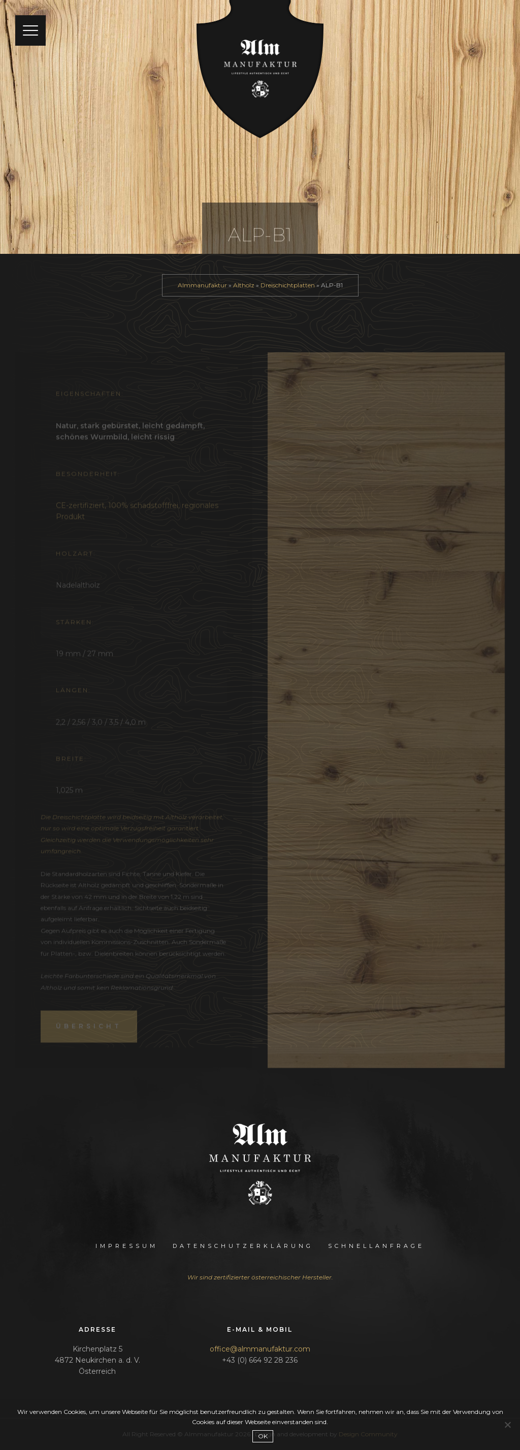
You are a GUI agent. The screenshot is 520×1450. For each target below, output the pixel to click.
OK (263, 1436)
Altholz (243, 285)
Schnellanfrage (376, 1245)
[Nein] (507, 1425)
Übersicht (89, 1035)
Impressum (126, 1245)
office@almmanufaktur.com (260, 1349)
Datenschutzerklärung (243, 1245)
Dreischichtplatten (288, 285)
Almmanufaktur (202, 285)
